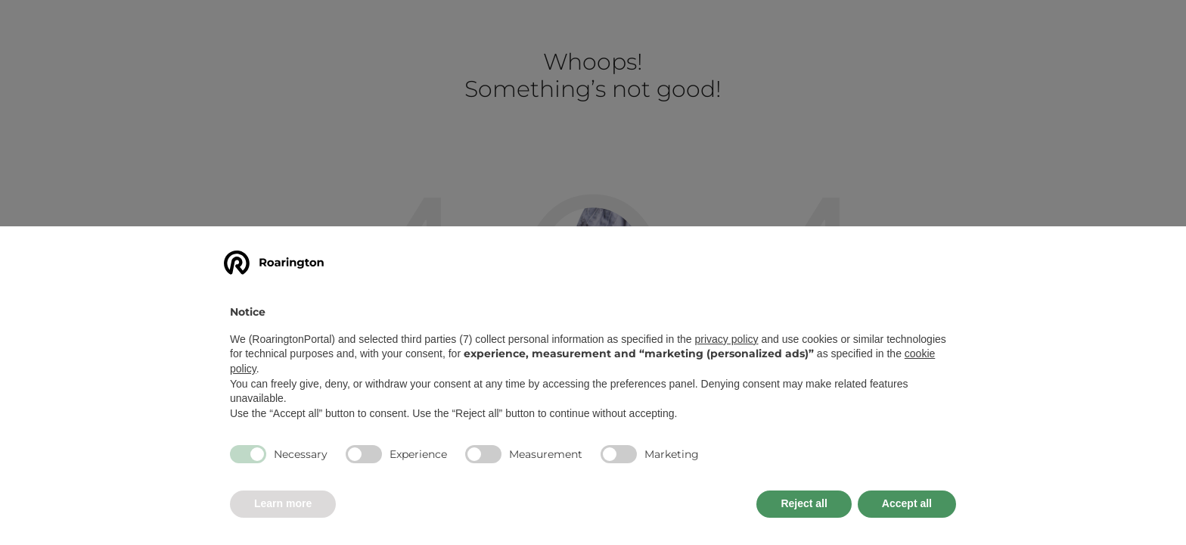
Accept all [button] (907, 503)
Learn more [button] (283, 503)
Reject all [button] (804, 503)
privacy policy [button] (727, 339)
